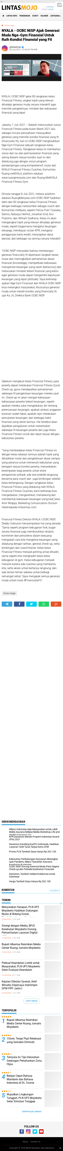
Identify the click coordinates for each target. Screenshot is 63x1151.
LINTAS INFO (11, 16)
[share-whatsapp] (43, 604)
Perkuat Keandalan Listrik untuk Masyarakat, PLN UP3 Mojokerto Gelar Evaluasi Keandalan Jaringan (21, 968)
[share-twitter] (31, 604)
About (25, 1142)
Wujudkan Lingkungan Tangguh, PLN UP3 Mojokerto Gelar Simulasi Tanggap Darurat (24, 1099)
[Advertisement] (31, 342)
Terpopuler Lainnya (31, 1112)
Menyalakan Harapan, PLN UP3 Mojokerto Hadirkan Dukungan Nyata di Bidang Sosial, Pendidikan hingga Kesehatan (20, 912)
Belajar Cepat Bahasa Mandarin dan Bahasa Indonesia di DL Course (20, 1079)
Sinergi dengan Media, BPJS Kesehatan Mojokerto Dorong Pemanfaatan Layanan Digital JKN (19, 931)
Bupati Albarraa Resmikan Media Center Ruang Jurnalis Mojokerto (21, 946)
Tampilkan (55, 890)
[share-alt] (7, 604)
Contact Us (35, 1142)
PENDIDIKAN (24, 16)
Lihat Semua (31, 1001)
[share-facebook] (19, 604)
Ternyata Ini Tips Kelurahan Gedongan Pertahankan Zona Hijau (24, 1061)
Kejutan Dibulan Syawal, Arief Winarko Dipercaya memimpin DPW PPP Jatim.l (19, 985)
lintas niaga (9, 25)
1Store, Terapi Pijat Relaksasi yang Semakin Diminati (24, 1040)
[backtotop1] (60, 1147)
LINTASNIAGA (56, 16)
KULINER (44, 16)
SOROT (35, 16)
